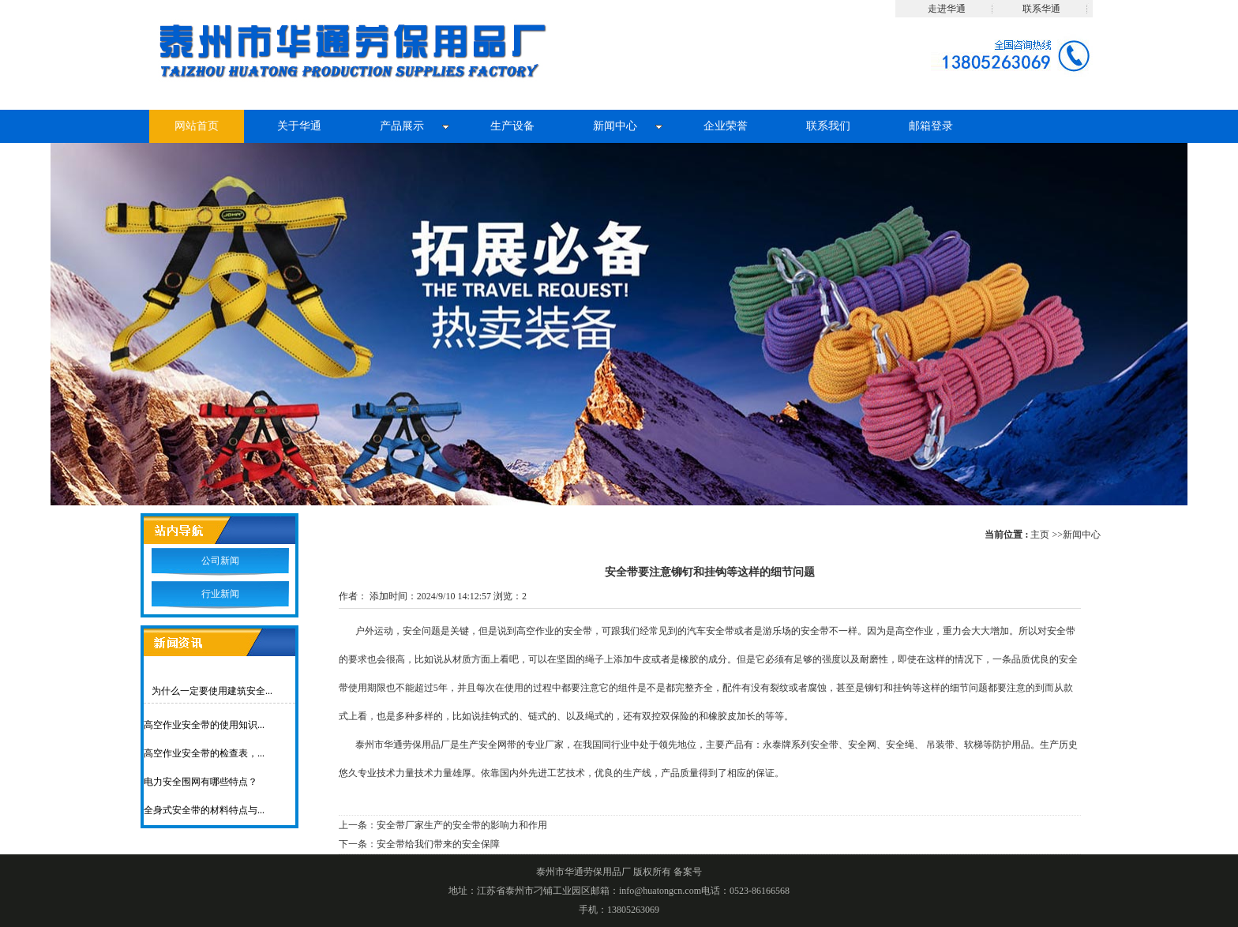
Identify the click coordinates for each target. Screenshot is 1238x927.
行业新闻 (220, 593)
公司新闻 (220, 560)
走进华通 (947, 8)
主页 (1039, 534)
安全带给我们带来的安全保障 (438, 844)
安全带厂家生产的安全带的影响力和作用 (462, 825)
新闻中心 (1082, 534)
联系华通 (1041, 8)
